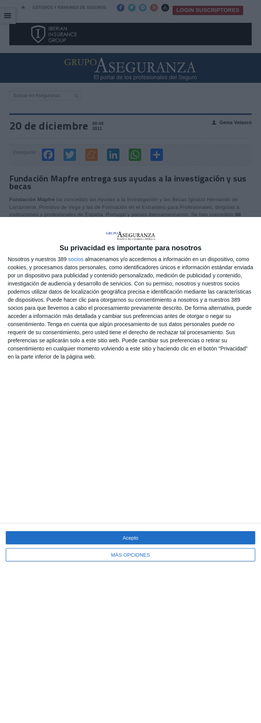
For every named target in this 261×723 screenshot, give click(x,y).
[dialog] (130, 470)
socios (76, 259)
